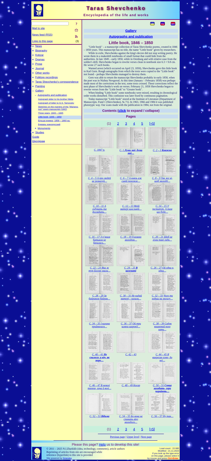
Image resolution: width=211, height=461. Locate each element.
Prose (38, 66)
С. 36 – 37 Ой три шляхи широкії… (131, 325)
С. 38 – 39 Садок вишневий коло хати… (162, 326)
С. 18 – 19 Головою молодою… (130, 238)
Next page (146, 436)
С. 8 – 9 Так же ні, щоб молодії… (162, 179)
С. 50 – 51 (162, 388)
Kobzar (39, 56)
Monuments (44, 134)
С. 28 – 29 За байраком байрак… (99, 297)
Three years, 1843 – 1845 (50, 119)
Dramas (40, 61)
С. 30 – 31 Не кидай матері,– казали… (131, 297)
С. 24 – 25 (130, 269)
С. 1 (131, 152)
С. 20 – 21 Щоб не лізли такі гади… (162, 238)
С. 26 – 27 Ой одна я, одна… (162, 269)
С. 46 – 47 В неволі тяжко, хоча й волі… (99, 387)
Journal (39, 71)
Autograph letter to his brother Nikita (55, 105)
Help (102, 444)
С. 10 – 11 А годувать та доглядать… (99, 209)
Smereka (67, 458)
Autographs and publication (52, 101)
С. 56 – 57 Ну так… (162, 416)
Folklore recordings (46, 81)
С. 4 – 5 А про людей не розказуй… (99, 179)
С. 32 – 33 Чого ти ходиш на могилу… (162, 297)
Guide (35, 143)
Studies (39, 139)
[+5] (152, 123)
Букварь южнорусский (49, 130)
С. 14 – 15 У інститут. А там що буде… (162, 209)
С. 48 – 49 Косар (131, 385)
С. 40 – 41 (100, 357)
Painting (40, 91)
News (38, 46)
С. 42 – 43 (130, 354)
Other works (42, 76)
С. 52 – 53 (99, 416)
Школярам (38, 148)
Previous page (117, 436)
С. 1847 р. (99, 149)
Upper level (133, 436)
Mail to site (38, 28)
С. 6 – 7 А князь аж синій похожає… (131, 179)
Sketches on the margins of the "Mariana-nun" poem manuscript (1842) (58, 113)
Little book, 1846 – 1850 (49, 123)
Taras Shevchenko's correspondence (56, 86)
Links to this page (42, 41)
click (122, 110)
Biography (41, 51)
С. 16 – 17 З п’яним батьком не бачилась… (99, 239)
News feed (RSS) (42, 34)
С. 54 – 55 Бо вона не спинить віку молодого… (131, 419)
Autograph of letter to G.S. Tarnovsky (56, 109)
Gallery (39, 96)
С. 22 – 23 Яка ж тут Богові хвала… (99, 269)
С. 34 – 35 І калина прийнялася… (99, 325)
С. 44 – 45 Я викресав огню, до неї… (162, 357)
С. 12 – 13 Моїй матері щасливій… (130, 207)
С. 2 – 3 (162, 150)
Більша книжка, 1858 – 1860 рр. (54, 126)
